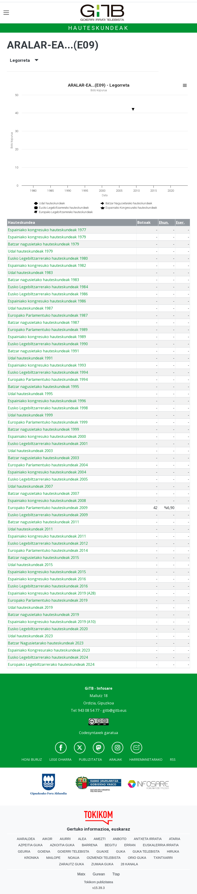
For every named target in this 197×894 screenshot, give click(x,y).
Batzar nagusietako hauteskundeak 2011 (43, 521)
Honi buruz (31, 759)
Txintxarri (163, 858)
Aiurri (65, 839)
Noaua (73, 858)
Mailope (53, 858)
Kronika (31, 858)
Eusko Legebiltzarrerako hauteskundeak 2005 (48, 479)
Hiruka (173, 851)
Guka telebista (146, 851)
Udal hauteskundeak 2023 (30, 635)
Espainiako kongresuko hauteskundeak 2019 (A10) (52, 621)
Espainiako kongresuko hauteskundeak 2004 (47, 472)
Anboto (119, 839)
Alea (82, 839)
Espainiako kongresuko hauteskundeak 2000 (47, 436)
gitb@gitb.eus (114, 710)
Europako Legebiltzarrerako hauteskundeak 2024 (51, 664)
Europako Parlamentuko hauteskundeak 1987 (48, 315)
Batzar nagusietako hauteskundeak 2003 (43, 457)
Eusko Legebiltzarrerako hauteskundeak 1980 (48, 258)
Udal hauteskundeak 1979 (30, 251)
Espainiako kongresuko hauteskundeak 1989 (47, 336)
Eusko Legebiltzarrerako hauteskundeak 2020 (48, 628)
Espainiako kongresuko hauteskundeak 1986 (47, 301)
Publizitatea (90, 759)
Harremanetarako (145, 759)
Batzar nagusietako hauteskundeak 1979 (43, 244)
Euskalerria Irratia (161, 845)
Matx (81, 874)
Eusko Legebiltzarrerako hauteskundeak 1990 (48, 343)
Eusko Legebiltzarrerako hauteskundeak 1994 (48, 372)
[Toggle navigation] (6, 13)
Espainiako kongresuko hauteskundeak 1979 (47, 236)
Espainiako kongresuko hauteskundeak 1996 (47, 400)
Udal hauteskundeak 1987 (30, 308)
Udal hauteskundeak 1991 (30, 358)
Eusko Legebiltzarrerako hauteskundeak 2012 (48, 543)
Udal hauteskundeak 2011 (30, 529)
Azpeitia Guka (30, 845)
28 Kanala (129, 864)
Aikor (47, 839)
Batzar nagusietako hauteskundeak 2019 (43, 614)
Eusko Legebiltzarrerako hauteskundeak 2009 (48, 514)
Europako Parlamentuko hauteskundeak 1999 (48, 422)
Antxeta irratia (148, 839)
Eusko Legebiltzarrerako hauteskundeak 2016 (48, 586)
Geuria (24, 851)
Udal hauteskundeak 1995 (30, 393)
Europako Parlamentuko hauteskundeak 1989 (48, 329)
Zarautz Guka (71, 864)
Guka (120, 851)
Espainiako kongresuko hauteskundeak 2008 (47, 500)
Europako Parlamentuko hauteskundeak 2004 (48, 464)
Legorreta (24, 60)
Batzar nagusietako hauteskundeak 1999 (43, 429)
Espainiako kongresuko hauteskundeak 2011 (47, 536)
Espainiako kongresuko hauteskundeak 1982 (47, 265)
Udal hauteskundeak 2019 (30, 607)
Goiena (44, 851)
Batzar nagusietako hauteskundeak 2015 (43, 557)
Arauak (115, 759)
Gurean (99, 874)
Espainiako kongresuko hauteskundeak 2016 (47, 578)
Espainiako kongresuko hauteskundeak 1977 (47, 229)
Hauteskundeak (98, 28)
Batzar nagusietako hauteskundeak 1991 (43, 350)
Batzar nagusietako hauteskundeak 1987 (43, 322)
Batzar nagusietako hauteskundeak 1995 (43, 386)
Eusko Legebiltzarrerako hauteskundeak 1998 (48, 407)
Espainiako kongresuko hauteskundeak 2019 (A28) (52, 593)
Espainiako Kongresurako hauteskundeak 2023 (49, 650)
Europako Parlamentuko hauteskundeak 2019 (48, 600)
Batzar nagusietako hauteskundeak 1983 (43, 279)
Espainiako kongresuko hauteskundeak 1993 (47, 365)
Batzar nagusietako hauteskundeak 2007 (43, 493)
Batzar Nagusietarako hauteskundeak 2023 (45, 643)
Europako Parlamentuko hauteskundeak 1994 (48, 379)
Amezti (99, 839)
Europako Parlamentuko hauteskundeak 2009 (48, 507)
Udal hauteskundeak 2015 (30, 564)
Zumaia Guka (102, 864)
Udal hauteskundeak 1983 (30, 272)
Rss (173, 759)
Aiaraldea (26, 839)
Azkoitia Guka (62, 845)
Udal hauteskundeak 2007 (30, 486)
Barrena (89, 845)
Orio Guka (137, 858)
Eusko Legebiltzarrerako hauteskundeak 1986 (48, 293)
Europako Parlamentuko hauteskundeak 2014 (48, 550)
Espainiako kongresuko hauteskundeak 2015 (47, 571)
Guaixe (103, 851)
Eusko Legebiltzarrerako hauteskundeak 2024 (48, 657)
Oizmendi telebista (104, 858)
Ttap (116, 874)
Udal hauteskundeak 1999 (30, 415)
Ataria (174, 839)
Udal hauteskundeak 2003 (30, 450)
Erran (129, 845)
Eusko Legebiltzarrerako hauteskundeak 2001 (48, 443)
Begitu (111, 845)
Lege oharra (60, 759)
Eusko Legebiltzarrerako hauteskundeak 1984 (48, 286)
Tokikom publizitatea (98, 882)
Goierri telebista (73, 851)
